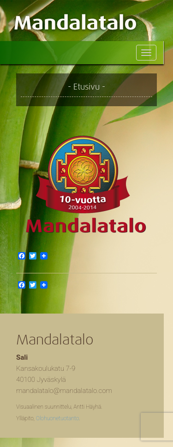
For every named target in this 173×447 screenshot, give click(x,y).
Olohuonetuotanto (57, 418)
